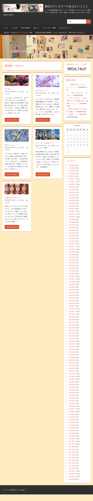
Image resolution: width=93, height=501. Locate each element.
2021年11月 (73, 318)
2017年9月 (72, 453)
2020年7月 (72, 361)
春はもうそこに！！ (13, 151)
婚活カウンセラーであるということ (29, 14)
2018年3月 (72, 437)
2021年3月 (72, 340)
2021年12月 (73, 315)
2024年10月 (73, 223)
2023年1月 (72, 280)
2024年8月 (72, 229)
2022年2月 (72, 310)
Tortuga (22, 496)
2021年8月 (72, 326)
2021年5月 (72, 334)
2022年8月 (72, 294)
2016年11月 (73, 480)
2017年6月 (72, 461)
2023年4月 (72, 272)
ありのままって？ (43, 96)
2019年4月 (72, 402)
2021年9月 (72, 323)
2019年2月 (72, 407)
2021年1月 (72, 345)
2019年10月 (73, 386)
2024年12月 (73, 218)
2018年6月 (72, 429)
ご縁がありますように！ (15, 204)
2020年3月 (72, 372)
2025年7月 (72, 199)
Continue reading (11, 126)
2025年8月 (72, 196)
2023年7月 (72, 264)
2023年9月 (72, 258)
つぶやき (15, 34)
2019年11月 (73, 383)
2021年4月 (72, 337)
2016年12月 (73, 478)
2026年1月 (72, 183)
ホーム (6, 34)
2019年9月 (72, 388)
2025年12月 (73, 185)
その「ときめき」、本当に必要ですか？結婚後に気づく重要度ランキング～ (77, 107)
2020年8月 (72, 359)
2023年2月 (72, 277)
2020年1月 (72, 377)
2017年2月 (72, 472)
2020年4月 (72, 369)
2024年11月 (73, 220)
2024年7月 (72, 231)
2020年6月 (72, 364)
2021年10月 (73, 321)
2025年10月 (73, 191)
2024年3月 (72, 242)
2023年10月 (73, 256)
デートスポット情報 (49, 34)
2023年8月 (72, 261)
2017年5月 (72, 464)
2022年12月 (73, 283)
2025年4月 (72, 207)
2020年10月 (73, 353)
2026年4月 (72, 175)
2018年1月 (72, 442)
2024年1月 (72, 248)
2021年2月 (72, 342)
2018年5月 (72, 432)
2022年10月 (73, 288)
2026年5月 (72, 172)
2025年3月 (72, 210)
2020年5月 (72, 367)
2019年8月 (72, 391)
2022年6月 (72, 299)
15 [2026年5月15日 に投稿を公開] (84, 145)
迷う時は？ (9, 95)
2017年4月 (72, 467)
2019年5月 (72, 399)
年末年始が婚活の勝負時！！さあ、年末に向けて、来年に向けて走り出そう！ (60, 39)
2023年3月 (72, 275)
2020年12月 (73, 348)
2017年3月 (72, 469)
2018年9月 (72, 421)
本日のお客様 (25, 34)
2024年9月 (72, 226)
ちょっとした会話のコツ (46, 149)
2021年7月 (72, 329)
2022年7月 (72, 296)
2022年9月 (72, 291)
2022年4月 (72, 304)
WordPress (13, 496)
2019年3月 (72, 404)
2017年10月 (73, 451)
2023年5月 (72, 269)
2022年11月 (73, 285)
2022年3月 (72, 307)
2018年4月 (72, 434)
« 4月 (68, 158)
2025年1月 (72, 215)
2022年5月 (72, 302)
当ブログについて (65, 34)
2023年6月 (72, 267)
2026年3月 (72, 177)
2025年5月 (72, 204)
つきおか (21, 98)
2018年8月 (72, 424)
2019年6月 (72, 396)
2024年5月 (72, 237)
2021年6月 (72, 331)
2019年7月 (72, 394)
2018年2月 (72, 440)
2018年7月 (72, 426)
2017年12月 (73, 445)
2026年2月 (72, 180)
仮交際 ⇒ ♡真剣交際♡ (78, 121)
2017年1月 (72, 475)
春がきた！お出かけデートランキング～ (18, 39)
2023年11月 (73, 253)
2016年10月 (73, 483)
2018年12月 (73, 413)
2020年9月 (72, 356)
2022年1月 (72, 313)
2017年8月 (72, 456)
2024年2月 (72, 245)
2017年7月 (72, 459)
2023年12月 (73, 250)
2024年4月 (72, 239)
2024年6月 (72, 234)
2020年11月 (73, 350)
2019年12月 (73, 380)
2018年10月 (73, 418)
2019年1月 (72, 410)
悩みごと (36, 34)
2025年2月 (72, 212)
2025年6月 (72, 202)
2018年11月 (73, 415)
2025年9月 (72, 193)
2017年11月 (73, 448)
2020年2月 (72, 375)
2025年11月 (73, 188)
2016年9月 (72, 486)
